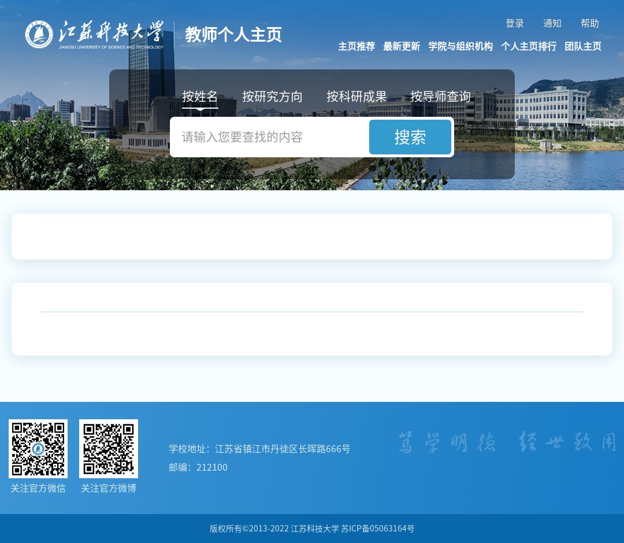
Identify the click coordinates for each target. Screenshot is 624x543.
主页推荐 (356, 46)
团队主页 (582, 46)
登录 (515, 23)
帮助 (590, 23)
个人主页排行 (528, 46)
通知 (552, 23)
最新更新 (401, 46)
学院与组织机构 (460, 46)
